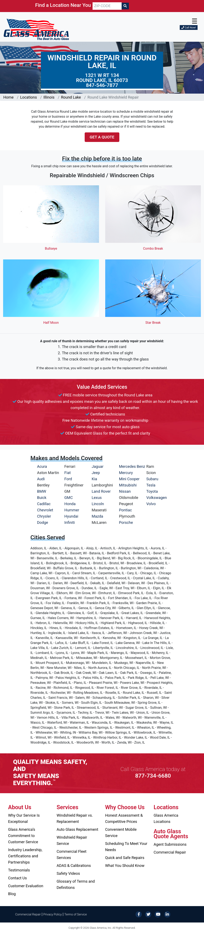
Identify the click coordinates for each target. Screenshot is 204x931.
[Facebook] (139, 914)
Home (8, 97)
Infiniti (69, 522)
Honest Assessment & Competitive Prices (124, 818)
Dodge (42, 522)
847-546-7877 (102, 85)
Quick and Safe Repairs (124, 857)
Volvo (151, 504)
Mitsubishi (128, 485)
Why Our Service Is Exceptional (24, 818)
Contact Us (17, 878)
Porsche (126, 522)
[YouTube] (158, 914)
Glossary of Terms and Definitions (76, 884)
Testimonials (19, 870)
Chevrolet (45, 510)
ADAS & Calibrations (74, 865)
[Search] (125, 6)
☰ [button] (195, 21)
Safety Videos (68, 873)
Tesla (150, 485)
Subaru (152, 479)
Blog (12, 894)
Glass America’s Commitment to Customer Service (23, 835)
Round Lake (71, 97)
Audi (41, 479)
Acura (42, 466)
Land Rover (101, 491)
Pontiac (125, 510)
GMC (68, 497)
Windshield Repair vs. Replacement (75, 818)
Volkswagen (156, 497)
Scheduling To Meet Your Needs (126, 846)
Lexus (97, 497)
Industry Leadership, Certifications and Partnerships (25, 856)
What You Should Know (125, 865)
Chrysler (44, 516)
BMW (41, 491)
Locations (28, 97)
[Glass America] (36, 29)
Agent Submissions (170, 844)
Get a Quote (102, 137)
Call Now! (188, 27)
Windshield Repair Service (72, 840)
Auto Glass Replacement (77, 829)
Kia (94, 479)
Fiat (67, 472)
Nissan (125, 491)
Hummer (71, 510)
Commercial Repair (170, 852)
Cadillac (44, 504)
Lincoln (98, 504)
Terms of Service (75, 914)
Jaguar (98, 466)
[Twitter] (148, 914)
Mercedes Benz (132, 466)
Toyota (152, 491)
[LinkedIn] (167, 914)
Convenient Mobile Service (121, 832)
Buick (41, 497)
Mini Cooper (129, 479)
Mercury (126, 472)
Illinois (48, 97)
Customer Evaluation (25, 886)
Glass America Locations (166, 818)
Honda (70, 504)
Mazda (97, 516)
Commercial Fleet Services (72, 854)
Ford (68, 479)
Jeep (96, 472)
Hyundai (71, 516)
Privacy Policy (52, 914)
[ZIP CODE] (107, 6)
